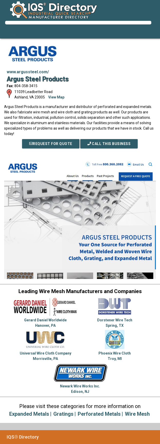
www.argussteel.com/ (28, 71)
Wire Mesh (137, 414)
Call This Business (109, 144)
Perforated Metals (99, 414)
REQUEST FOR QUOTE (50, 144)
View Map (56, 97)
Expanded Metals (29, 414)
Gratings (63, 414)
